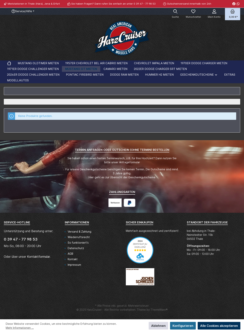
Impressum (74, 264)
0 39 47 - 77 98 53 (145, 3)
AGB (70, 253)
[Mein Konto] (214, 14)
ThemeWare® (159, 309)
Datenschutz (76, 248)
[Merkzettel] (193, 14)
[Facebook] (234, 4)
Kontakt (73, 259)
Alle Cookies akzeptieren (219, 326)
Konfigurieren (183, 326)
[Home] (9, 63)
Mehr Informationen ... (20, 327)
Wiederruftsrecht (79, 237)
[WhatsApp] (238, 4)
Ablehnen (158, 326)
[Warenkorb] (232, 14)
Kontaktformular (38, 256)
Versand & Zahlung (79, 231)
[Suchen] (175, 14)
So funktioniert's (78, 242)
